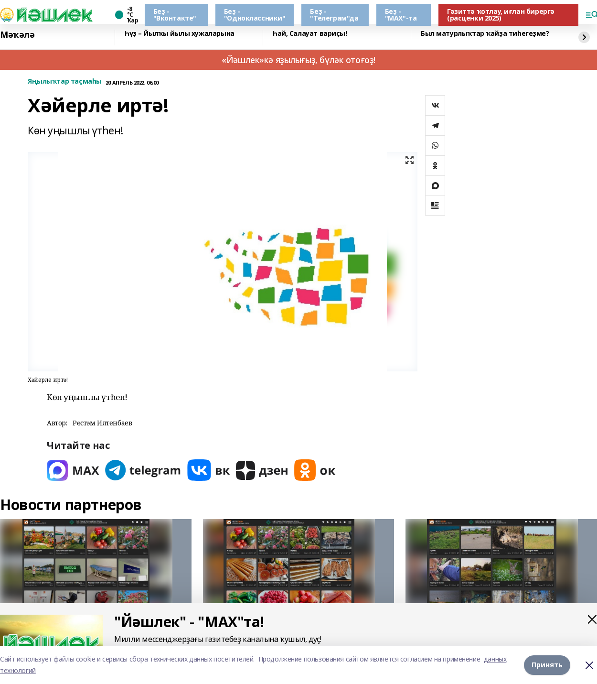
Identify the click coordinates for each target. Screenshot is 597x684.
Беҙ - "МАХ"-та (401, 14)
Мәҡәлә (17, 35)
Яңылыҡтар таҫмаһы (65, 81)
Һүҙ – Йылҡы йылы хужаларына (180, 34)
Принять (547, 664)
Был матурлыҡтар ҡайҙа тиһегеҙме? (485, 34)
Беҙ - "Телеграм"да (334, 14)
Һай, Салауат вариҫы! (310, 34)
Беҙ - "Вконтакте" (174, 14)
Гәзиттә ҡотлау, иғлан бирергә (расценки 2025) (500, 14)
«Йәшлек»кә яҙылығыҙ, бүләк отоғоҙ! (298, 59)
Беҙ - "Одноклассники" (255, 14)
